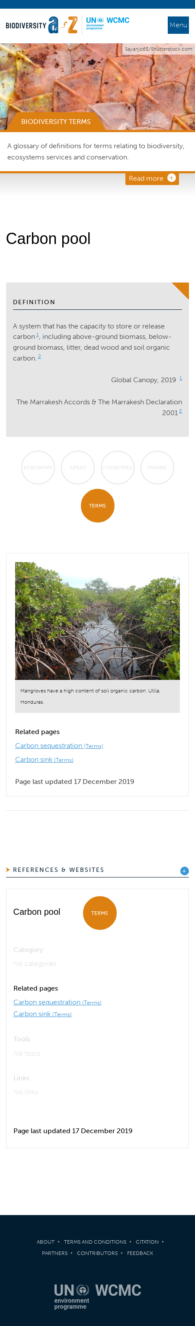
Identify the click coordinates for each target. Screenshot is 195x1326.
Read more (146, 178)
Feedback (140, 1253)
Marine (157, 468)
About (45, 1242)
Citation (147, 1242)
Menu (178, 25)
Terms (97, 506)
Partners (54, 1253)
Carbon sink (44, 759)
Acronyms (38, 468)
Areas (78, 468)
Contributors (97, 1253)
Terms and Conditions (95, 1242)
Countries (117, 468)
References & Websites (59, 870)
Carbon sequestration (59, 745)
